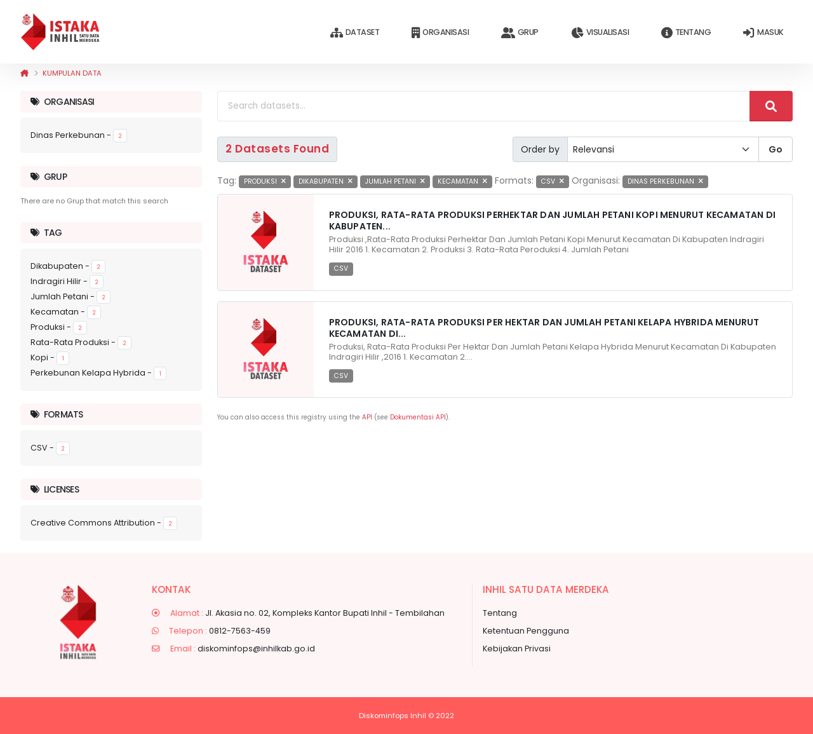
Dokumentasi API (418, 417)
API (367, 417)
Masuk (763, 33)
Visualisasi (600, 33)
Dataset (354, 33)
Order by (540, 149)
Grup (520, 33)
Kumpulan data (72, 73)
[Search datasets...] (483, 106)
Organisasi (440, 33)
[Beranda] (24, 73)
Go (776, 149)
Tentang (686, 33)
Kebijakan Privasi (517, 648)
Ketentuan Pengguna (526, 630)
